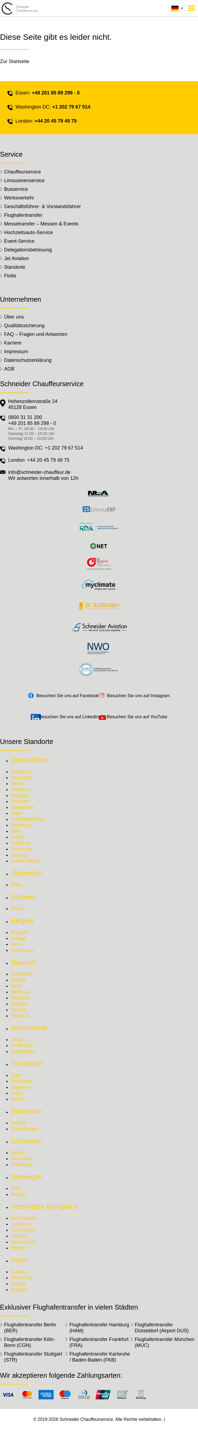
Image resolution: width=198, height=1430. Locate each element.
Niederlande (29, 1028)
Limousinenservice (24, 180)
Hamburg (21, 825)
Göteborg (21, 1164)
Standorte (14, 267)
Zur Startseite (14, 61)
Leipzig (18, 855)
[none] (176, 10)
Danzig (18, 1283)
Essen (17, 837)
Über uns (14, 317)
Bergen (19, 1194)
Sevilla (18, 1009)
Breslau (19, 1289)
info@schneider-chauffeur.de (39, 472)
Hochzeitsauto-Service (28, 232)
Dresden (20, 801)
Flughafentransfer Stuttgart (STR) (33, 1357)
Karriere (12, 343)
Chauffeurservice (22, 172)
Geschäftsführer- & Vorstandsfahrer (42, 206)
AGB (9, 369)
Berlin (17, 783)
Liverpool (21, 1224)
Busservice (16, 189)
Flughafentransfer (23, 215)
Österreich (26, 873)
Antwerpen (22, 950)
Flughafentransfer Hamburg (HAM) (99, 1327)
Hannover (21, 771)
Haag (17, 1039)
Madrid (18, 980)
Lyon (16, 1075)
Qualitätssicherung (24, 325)
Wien (16, 884)
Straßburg (22, 1081)
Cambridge (23, 1230)
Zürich (17, 908)
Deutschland (30, 760)
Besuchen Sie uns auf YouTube (137, 716)
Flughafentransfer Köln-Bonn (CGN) (29, 1342)
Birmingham (24, 1218)
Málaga (19, 1003)
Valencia (20, 1015)
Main (16, 813)
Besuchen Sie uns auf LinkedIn (69, 716)
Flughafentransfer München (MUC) (164, 1342)
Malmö (18, 1152)
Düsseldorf (22, 807)
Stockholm (22, 1158)
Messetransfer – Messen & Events (41, 224)
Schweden (27, 1141)
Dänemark (26, 1111)
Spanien (23, 962)
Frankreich (27, 1063)
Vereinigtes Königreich (44, 1206)
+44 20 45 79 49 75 (55, 121)
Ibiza (16, 986)
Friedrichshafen (27, 819)
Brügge (19, 938)
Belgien (22, 920)
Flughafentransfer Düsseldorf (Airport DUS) (162, 1327)
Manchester (23, 1242)
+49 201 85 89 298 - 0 (56, 93)
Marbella (20, 998)
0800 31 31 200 (25, 417)
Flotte (10, 275)
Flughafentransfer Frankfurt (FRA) (99, 1342)
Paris (16, 1093)
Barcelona (22, 974)
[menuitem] (176, 10)
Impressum (16, 351)
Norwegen (26, 1176)
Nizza (17, 1099)
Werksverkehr (19, 198)
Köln (16, 831)
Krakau (18, 1271)
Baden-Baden (26, 861)
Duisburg (20, 843)
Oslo (16, 1188)
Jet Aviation (16, 258)
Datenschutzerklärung (28, 360)
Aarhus (18, 1123)
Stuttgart (20, 795)
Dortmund (21, 849)
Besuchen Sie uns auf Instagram (138, 695)
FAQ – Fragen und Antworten (35, 334)
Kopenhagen (25, 1128)
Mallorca (20, 992)
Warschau (22, 1277)
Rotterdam (22, 1045)
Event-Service (19, 241)
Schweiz (23, 897)
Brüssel (19, 932)
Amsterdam (23, 1051)
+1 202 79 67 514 (71, 107)
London (19, 1236)
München (21, 789)
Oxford (18, 1248)
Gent (16, 944)
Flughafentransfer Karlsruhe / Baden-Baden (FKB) (99, 1357)
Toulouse (20, 1087)
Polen (19, 1260)
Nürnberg (21, 777)
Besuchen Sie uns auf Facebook (67, 695)
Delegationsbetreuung (28, 249)
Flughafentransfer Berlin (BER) (30, 1327)
